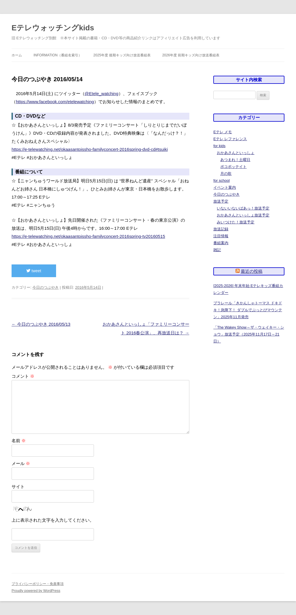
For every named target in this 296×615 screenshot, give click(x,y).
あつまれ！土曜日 (235, 160)
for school (221, 180)
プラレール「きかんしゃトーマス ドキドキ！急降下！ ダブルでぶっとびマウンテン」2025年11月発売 (247, 310)
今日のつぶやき (45, 287)
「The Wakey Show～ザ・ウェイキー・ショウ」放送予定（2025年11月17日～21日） (248, 334)
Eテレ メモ (222, 132)
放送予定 (220, 201)
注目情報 (220, 236)
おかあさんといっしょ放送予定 (243, 215)
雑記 (217, 250)
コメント (23, 376)
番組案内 (220, 243)
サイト (18, 486)
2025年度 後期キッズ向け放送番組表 (122, 55)
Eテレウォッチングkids (53, 27)
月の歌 (226, 173)
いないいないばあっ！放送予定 (243, 208)
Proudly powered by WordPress (36, 591)
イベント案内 (224, 187)
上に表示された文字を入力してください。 (53, 520)
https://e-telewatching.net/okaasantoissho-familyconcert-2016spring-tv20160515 (88, 236)
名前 (19, 440)
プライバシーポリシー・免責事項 (38, 584)
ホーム (17, 55)
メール (21, 463)
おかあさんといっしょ (235, 153)
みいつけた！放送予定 (235, 222)
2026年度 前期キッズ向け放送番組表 (190, 55)
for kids (219, 146)
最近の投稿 (251, 271)
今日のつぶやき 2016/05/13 (41, 324)
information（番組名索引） (58, 55)
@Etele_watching (102, 93)
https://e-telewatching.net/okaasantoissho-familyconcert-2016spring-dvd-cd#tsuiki (90, 149)
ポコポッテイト (233, 166)
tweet (33, 270)
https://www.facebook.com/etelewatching (55, 101)
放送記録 (220, 229)
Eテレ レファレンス (230, 139)
